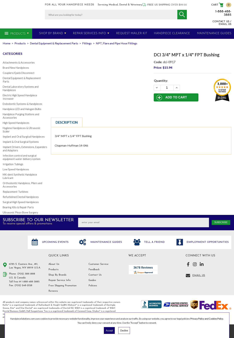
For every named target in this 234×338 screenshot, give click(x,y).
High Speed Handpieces (16, 122)
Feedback (94, 269)
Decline (124, 330)
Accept (109, 330)
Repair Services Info (89, 33)
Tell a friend (154, 242)
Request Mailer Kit (131, 33)
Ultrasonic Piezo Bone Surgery (20, 212)
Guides (92, 280)
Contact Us (95, 275)
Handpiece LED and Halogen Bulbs (22, 109)
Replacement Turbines (15, 191)
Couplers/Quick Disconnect (19, 72)
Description (67, 122)
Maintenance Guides (106, 242)
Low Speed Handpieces (16, 169)
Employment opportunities (207, 242)
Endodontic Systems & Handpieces (22, 103)
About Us (53, 264)
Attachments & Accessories (19, 62)
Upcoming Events (54, 242)
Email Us (198, 275)
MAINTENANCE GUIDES (214, 33)
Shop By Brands (57, 275)
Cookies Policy (216, 318)
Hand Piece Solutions (13, 246)
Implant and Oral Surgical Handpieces (24, 136)
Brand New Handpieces (16, 67)
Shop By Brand (51, 33)
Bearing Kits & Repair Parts (18, 207)
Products (18, 33)
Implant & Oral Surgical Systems (21, 141)
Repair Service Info (59, 280)
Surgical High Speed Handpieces (21, 202)
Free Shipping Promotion (62, 285)
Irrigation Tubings (13, 164)
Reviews (53, 291)
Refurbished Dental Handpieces (21, 196)
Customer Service (98, 264)
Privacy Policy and (199, 318)
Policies (92, 285)
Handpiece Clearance (172, 33)
